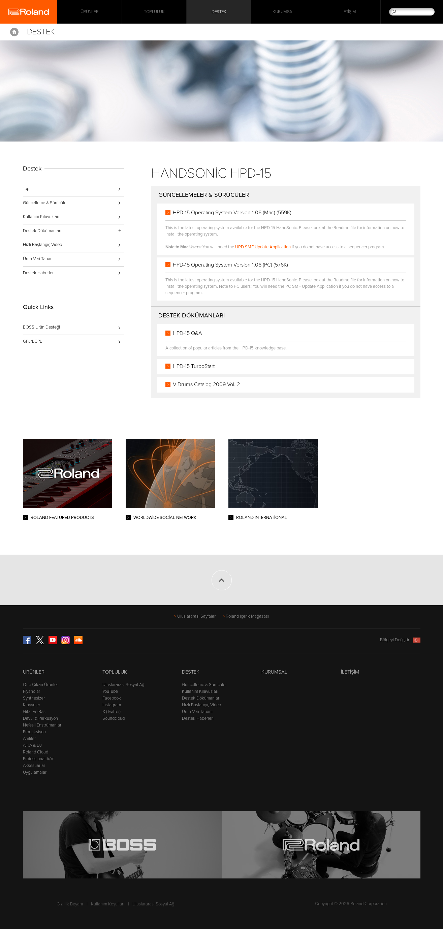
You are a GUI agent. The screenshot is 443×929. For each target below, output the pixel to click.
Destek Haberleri (39, 273)
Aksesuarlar (34, 765)
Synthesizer (34, 698)
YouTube (110, 691)
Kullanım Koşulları (107, 904)
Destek (219, 11)
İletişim (348, 11)
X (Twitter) (111, 711)
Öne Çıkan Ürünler (40, 684)
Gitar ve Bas (34, 711)
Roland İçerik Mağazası (247, 616)
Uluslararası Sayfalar (196, 616)
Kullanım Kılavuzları (41, 216)
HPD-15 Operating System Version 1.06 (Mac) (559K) (232, 212)
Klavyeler (31, 705)
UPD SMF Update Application (263, 247)
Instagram (111, 705)
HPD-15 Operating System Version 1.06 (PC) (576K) (230, 264)
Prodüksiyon (34, 732)
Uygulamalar (34, 772)
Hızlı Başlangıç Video (42, 244)
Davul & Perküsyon (40, 718)
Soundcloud (113, 718)
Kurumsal (283, 11)
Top (26, 188)
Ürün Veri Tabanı (38, 258)
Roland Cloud (35, 752)
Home (14, 32)
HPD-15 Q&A (187, 333)
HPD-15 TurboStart (194, 366)
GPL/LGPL (32, 341)
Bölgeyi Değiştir (400, 640)
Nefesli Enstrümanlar (42, 725)
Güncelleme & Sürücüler (45, 203)
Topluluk (154, 11)
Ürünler (33, 672)
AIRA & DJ (32, 745)
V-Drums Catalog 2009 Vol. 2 (206, 384)
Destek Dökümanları (201, 698)
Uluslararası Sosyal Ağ (123, 684)
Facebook (111, 698)
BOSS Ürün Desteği (41, 327)
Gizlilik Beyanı (70, 904)
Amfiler (29, 738)
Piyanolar (31, 691)
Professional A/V (38, 759)
